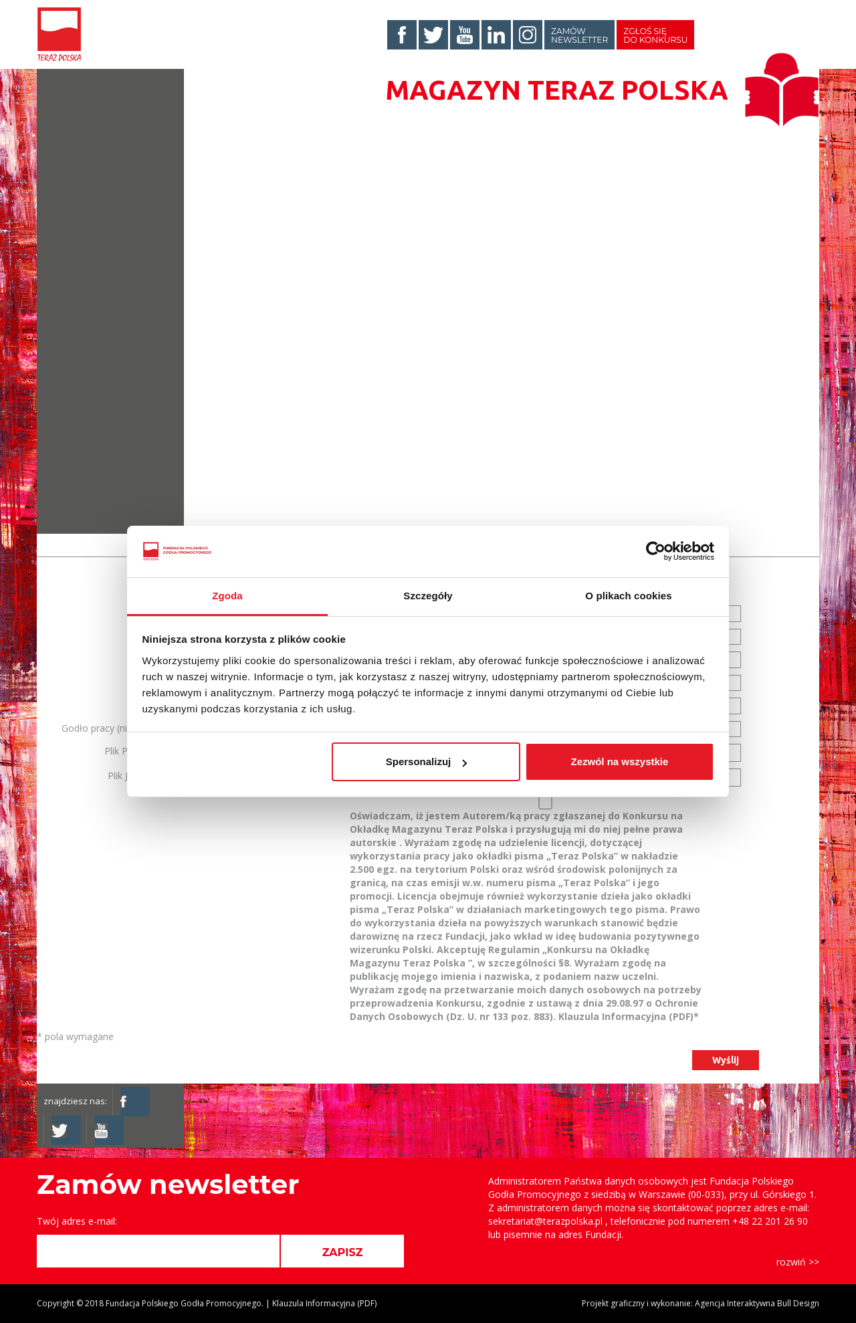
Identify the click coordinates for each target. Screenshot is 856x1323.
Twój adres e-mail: (77, 1221)
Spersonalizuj (426, 761)
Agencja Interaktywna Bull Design (757, 1303)
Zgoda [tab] (227, 595)
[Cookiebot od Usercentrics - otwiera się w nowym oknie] (655, 552)
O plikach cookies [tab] (628, 595)
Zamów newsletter (579, 35)
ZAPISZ (342, 1252)
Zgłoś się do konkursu (655, 35)
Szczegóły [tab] (427, 595)
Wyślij (725, 1060)
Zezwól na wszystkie (619, 761)
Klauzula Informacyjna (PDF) (625, 1016)
